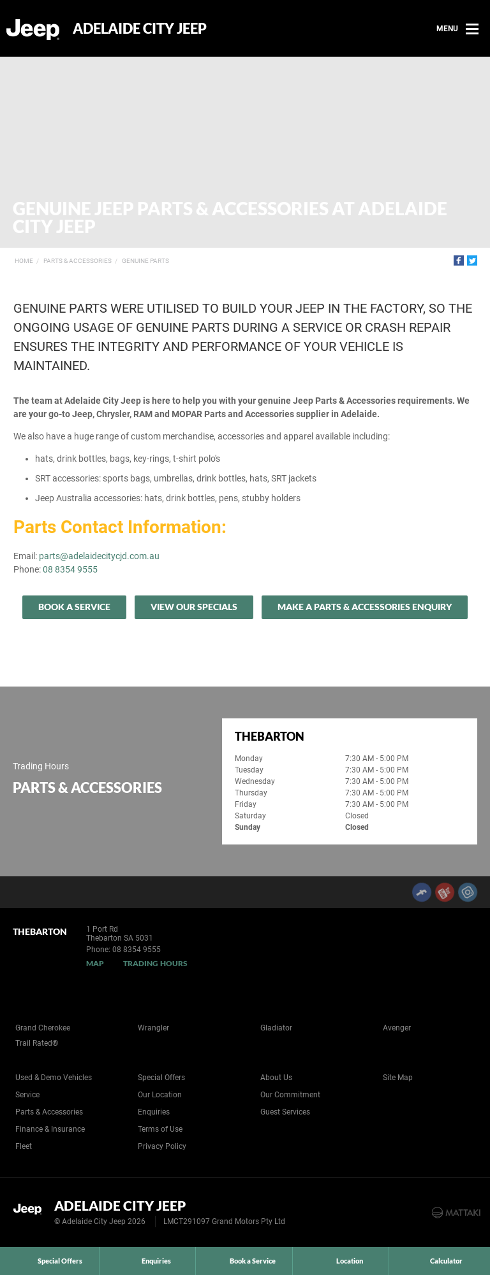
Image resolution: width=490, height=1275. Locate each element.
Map (95, 963)
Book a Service (74, 606)
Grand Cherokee (42, 1027)
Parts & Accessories (77, 260)
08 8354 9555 (70, 569)
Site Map (398, 1077)
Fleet (23, 1146)
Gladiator (276, 1027)
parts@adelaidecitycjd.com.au (99, 556)
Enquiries (154, 1112)
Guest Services (285, 1112)
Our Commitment (290, 1094)
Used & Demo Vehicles (53, 1077)
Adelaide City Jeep (140, 29)
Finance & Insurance (50, 1129)
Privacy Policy (162, 1146)
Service (27, 1094)
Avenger (397, 1027)
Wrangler (153, 1027)
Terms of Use (160, 1129)
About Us (276, 1077)
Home (24, 260)
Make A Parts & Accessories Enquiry (365, 606)
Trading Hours (155, 963)
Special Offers (161, 1077)
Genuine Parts (145, 260)
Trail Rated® (36, 1043)
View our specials (194, 606)
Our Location (160, 1094)
